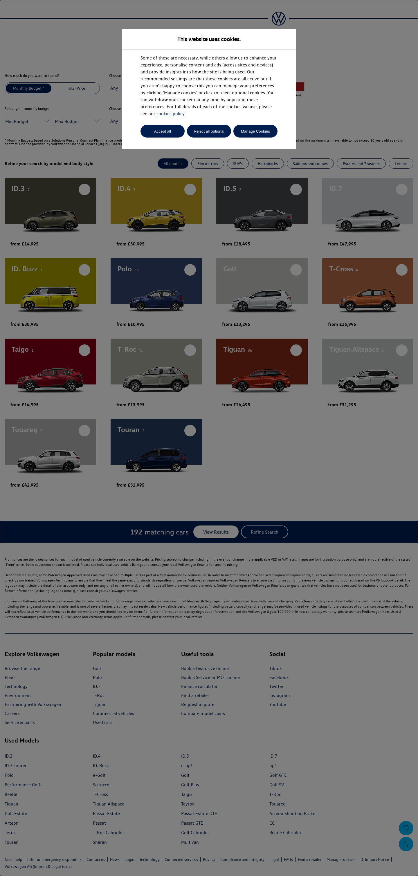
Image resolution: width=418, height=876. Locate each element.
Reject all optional (209, 131)
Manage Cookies (255, 131)
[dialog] (209, 438)
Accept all (162, 131)
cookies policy (170, 113)
